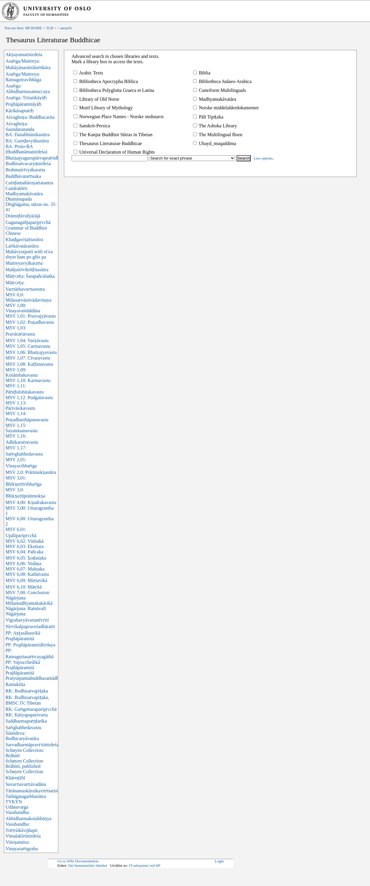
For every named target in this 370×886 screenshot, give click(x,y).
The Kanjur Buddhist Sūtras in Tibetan (112, 134)
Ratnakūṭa (15, 684)
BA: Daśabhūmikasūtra (27, 134)
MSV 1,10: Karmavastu (27, 380)
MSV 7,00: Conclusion (27, 592)
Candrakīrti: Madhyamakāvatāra (24, 191)
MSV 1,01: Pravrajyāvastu (30, 315)
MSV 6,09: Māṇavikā (26, 580)
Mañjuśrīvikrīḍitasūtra (26, 269)
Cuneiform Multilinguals (219, 90)
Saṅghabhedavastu (23, 727)
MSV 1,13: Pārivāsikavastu (20, 405)
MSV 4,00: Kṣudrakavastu (30, 502)
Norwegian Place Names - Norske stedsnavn (118, 116)
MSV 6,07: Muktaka (24, 568)
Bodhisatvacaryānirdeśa (28, 163)
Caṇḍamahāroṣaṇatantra (29, 182)
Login (219, 861)
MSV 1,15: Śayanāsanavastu (21, 428)
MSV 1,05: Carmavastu (27, 346)
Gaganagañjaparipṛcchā (28, 222)
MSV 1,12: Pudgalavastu (29, 397)
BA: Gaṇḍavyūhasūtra (27, 140)
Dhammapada (18, 198)
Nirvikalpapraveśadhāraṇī (30, 626)
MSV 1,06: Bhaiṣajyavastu (31, 352)
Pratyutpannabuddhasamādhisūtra (37, 678)
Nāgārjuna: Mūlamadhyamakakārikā (28, 600)
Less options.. (264, 158)
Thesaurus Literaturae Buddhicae (107, 143)
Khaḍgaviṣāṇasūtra (24, 239)
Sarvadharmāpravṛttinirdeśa (31, 744)
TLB (49, 28)
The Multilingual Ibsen (217, 134)
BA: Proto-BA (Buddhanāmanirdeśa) (26, 149)
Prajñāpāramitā (19, 672)
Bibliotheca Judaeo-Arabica (222, 81)
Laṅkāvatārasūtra (21, 245)
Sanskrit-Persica (91, 125)
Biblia (201, 72)
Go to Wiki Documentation (78, 861)
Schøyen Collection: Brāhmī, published (24, 763)
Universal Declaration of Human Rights (114, 152)
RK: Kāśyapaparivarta (26, 714)
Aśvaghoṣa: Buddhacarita (29, 117)
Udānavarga (16, 806)
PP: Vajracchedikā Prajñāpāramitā (22, 665)
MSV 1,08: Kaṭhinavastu (29, 364)
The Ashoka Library (215, 125)
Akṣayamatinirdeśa (23, 54)
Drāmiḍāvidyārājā (22, 215)
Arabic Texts (88, 72)
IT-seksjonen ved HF (144, 866)
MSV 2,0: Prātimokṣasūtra (30, 472)
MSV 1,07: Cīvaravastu (27, 357)
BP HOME (33, 28)
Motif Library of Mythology (103, 107)
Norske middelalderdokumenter (226, 107)
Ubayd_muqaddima (214, 143)
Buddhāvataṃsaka (23, 176)
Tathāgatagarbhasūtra (25, 796)
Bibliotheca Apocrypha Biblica (105, 81)
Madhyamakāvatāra (214, 99)
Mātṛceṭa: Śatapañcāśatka (29, 276)
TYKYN (13, 801)
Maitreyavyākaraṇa (23, 263)
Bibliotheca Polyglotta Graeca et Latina (113, 90)
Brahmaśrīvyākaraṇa (25, 169)
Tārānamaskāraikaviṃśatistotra (35, 790)
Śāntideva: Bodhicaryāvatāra (22, 736)
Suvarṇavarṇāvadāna (25, 784)
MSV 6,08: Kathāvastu (27, 574)
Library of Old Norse (96, 99)
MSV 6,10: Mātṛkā (23, 586)
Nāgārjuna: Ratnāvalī (25, 608)
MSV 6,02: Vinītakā (24, 541)
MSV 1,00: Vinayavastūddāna (22, 308)
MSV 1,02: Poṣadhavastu (29, 322)
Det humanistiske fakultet (87, 866)
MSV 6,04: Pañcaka (24, 551)
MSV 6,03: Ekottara (24, 546)
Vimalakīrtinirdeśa (23, 835)
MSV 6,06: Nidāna (23, 563)
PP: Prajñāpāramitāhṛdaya (30, 644)
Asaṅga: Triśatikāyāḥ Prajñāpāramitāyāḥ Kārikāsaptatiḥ (26, 104)
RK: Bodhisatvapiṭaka (26, 690)
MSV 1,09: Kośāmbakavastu (21, 372)
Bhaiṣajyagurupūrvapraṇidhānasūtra (40, 157)
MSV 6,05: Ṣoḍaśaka (25, 557)
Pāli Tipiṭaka (208, 116)
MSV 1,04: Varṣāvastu (27, 340)
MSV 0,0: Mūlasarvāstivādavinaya (28, 297)
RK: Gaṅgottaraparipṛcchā (31, 709)
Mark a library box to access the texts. (108, 61)
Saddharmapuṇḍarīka (26, 721)
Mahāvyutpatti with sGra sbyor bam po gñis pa (29, 254)
